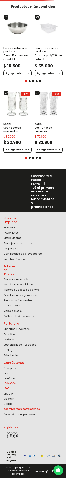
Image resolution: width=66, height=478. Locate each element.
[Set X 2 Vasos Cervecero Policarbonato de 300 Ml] (49, 121)
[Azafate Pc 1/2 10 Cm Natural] (49, 45)
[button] (26, 81)
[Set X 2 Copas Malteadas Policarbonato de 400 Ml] (17, 121)
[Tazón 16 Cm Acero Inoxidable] (17, 45)
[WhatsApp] (58, 470)
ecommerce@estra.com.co (22, 409)
